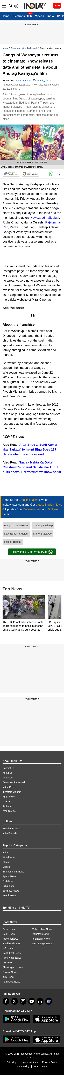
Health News (9, 895)
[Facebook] (6, 1001)
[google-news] (48, 1001)
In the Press (9, 787)
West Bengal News (42, 943)
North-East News (12, 953)
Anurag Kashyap (43, 525)
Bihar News (9, 929)
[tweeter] (14, 1001)
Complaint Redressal (14, 782)
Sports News (9, 876)
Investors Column (12, 792)
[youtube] (31, 1001)
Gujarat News (10, 972)
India (50, 16)
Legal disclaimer (29, 1062)
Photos (6, 862)
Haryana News (10, 938)
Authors (7, 806)
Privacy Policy (49, 1062)
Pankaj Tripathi (12, 541)
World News (9, 857)
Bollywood (32, 48)
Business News (11, 890)
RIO (35, 1066)
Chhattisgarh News (13, 967)
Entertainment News (13, 871)
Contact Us (8, 768)
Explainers (8, 886)
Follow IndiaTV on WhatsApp (31, 552)
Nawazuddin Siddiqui (44, 217)
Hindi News (9, 796)
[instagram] (23, 1001)
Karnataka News (11, 981)
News (5, 48)
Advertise (7, 777)
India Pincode (10, 833)
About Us (7, 772)
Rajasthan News (40, 934)
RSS (44, 1066)
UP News (7, 962)
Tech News (8, 881)
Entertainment (17, 48)
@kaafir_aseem (43, 80)
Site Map (11, 1062)
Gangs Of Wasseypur (16, 525)
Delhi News (9, 934)
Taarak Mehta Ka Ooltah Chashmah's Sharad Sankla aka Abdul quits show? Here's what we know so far (32, 467)
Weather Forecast (12, 828)
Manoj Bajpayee (42, 533)
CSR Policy (23, 1066)
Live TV (7, 801)
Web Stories (9, 811)
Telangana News (41, 938)
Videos (39, 16)
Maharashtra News (42, 929)
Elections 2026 (22, 16)
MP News (8, 948)
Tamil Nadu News (12, 957)
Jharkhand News (11, 943)
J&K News (8, 977)
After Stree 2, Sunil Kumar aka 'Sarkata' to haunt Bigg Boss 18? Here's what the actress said (30, 449)
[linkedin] (40, 1001)
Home (5, 16)
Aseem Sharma (23, 80)
